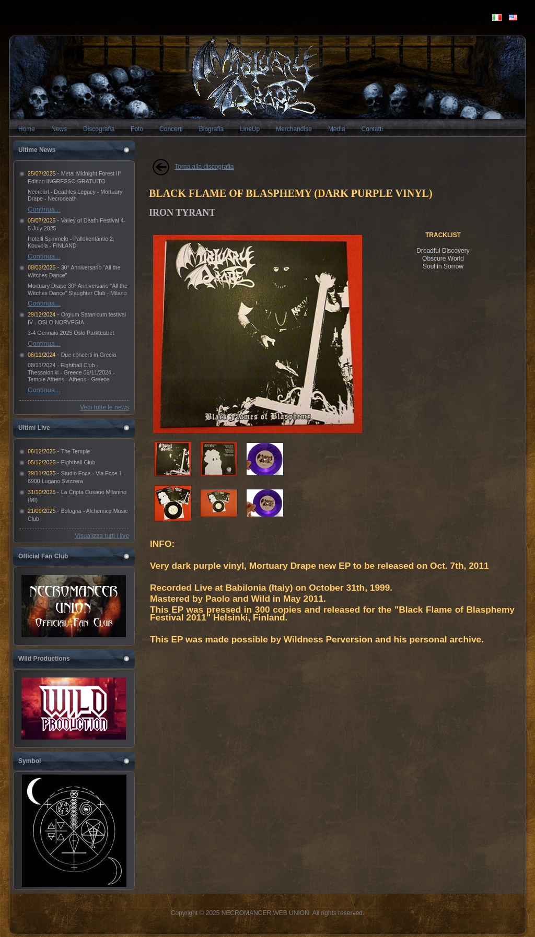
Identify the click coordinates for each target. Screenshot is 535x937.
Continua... (44, 209)
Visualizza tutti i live (102, 536)
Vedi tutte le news (104, 407)
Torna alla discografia (204, 166)
